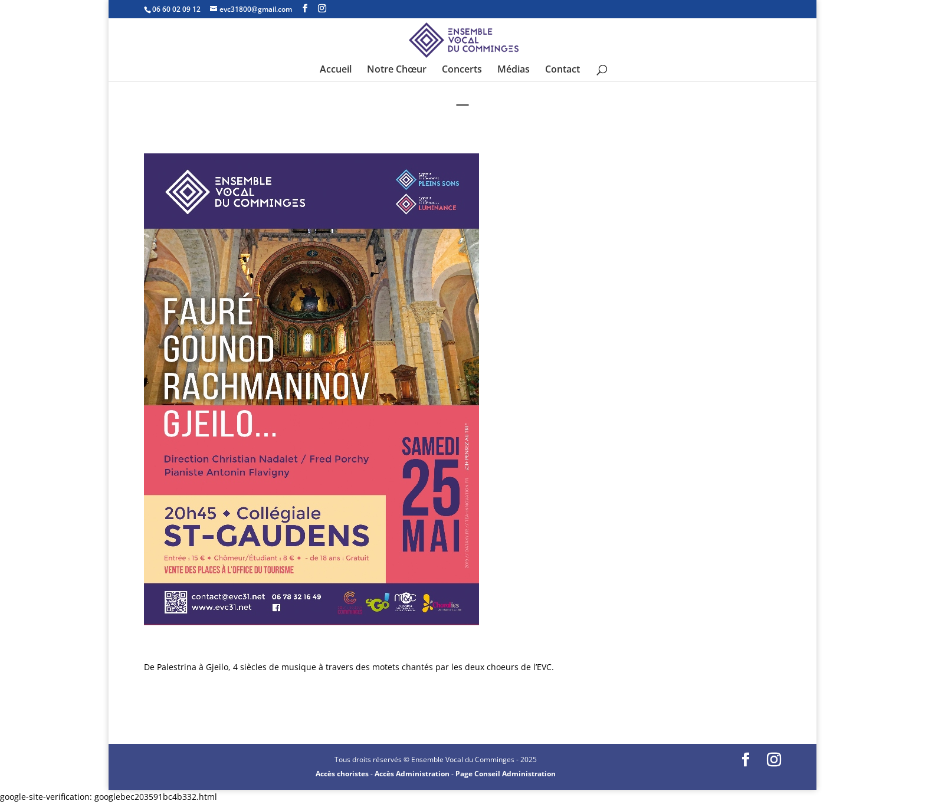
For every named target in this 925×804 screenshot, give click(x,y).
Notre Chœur (397, 70)
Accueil (336, 70)
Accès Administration (412, 774)
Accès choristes (342, 774)
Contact (562, 70)
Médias (513, 70)
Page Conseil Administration (505, 774)
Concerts (462, 70)
